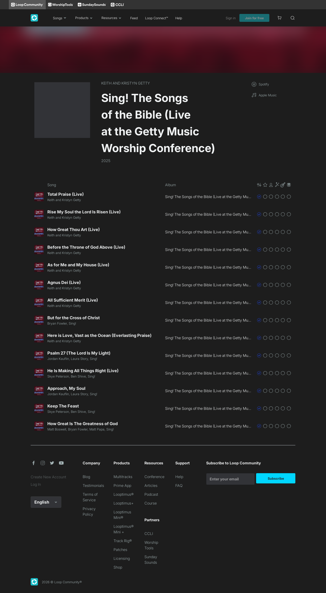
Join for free (254, 18)
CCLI (148, 533)
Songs (60, 18)
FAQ (179, 485)
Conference (154, 476)
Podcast (151, 494)
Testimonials (93, 485)
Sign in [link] (231, 18)
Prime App (122, 485)
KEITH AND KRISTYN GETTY (125, 83)
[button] (274, 185)
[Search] (292, 18)
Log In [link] (36, 484)
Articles (150, 485)
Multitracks (123, 476)
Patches (120, 549)
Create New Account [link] (48, 477)
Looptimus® (124, 494)
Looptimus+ (124, 503)
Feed (134, 18)
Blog (86, 476)
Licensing (122, 558)
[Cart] (279, 18)
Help (178, 18)
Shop (118, 567)
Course (150, 503)
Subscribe (276, 478)
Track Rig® (123, 540)
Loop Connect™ (156, 18)
